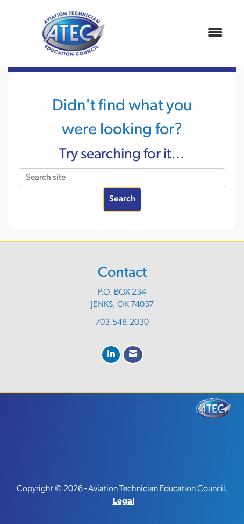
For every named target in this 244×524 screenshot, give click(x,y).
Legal (123, 501)
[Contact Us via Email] (133, 354)
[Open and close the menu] (184, 33)
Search (122, 199)
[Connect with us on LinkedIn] (111, 354)
